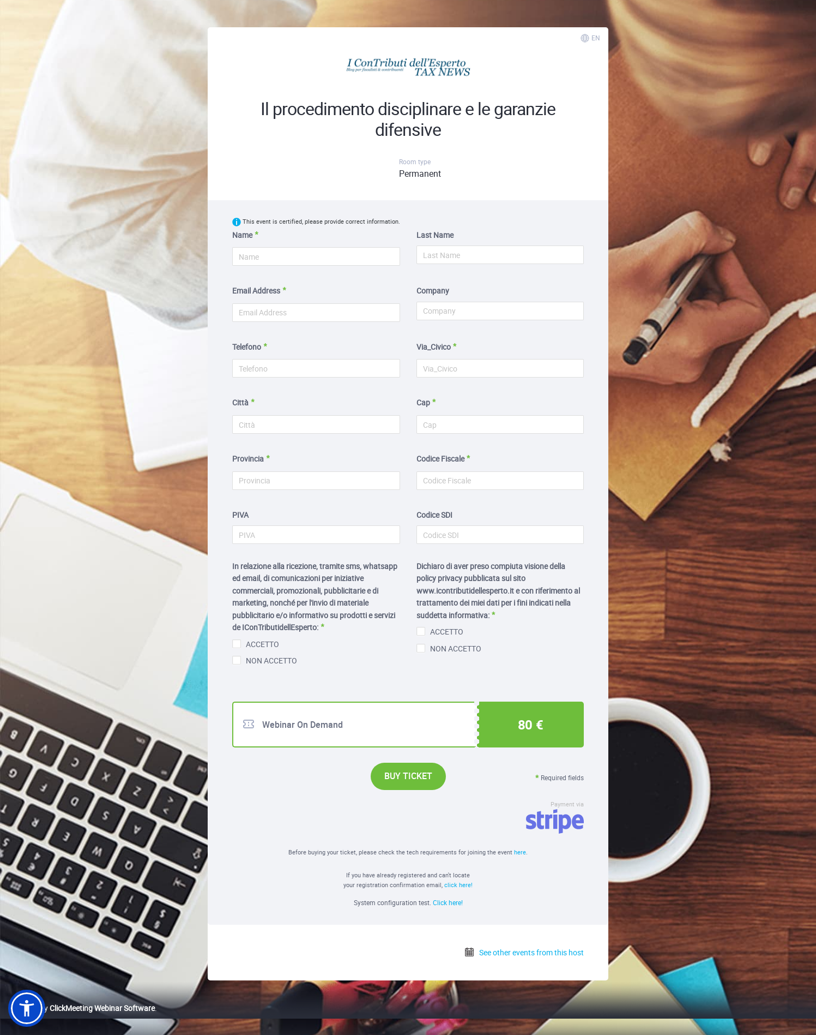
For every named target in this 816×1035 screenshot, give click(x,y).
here (520, 852)
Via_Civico (433, 347)
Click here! (448, 902)
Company (432, 290)
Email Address (256, 290)
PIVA (240, 515)
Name (242, 235)
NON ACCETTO (264, 660)
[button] (27, 1008)
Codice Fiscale (440, 458)
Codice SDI (434, 515)
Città (240, 402)
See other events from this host (524, 952)
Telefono (246, 347)
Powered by (81, 1008)
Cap (423, 402)
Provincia (248, 458)
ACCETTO (255, 644)
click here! (458, 885)
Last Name (435, 235)
